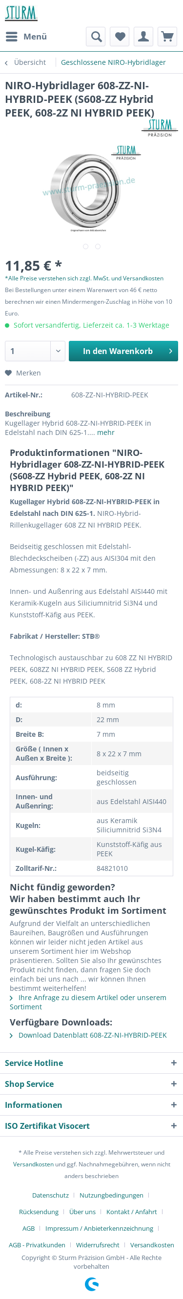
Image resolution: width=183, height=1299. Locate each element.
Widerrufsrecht (98, 1244)
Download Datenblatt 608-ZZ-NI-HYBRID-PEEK (88, 1035)
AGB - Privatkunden (37, 1244)
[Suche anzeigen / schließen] (95, 36)
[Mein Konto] (143, 36)
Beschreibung (27, 413)
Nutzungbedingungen (111, 1195)
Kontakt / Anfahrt (131, 1211)
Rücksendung (39, 1211)
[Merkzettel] (119, 36)
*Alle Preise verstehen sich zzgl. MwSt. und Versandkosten (84, 278)
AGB (28, 1228)
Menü (26, 35)
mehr (105, 432)
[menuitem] (26, 36)
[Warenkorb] (167, 36)
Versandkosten (33, 1164)
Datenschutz (50, 1195)
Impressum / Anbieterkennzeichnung (99, 1228)
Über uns (82, 1211)
